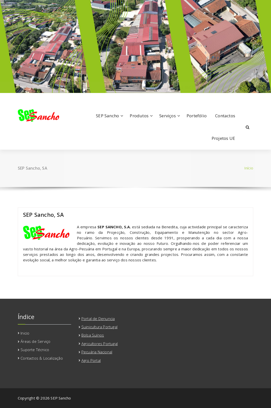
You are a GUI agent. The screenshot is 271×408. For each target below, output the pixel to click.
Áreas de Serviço (35, 341)
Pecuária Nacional (96, 351)
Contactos (225, 116)
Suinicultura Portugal (99, 326)
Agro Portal (91, 360)
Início (248, 167)
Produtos (139, 116)
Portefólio (197, 116)
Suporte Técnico (35, 349)
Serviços (167, 116)
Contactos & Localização (42, 358)
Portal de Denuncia (98, 318)
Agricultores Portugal (99, 343)
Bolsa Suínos (92, 335)
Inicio (25, 333)
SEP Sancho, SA (43, 214)
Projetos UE (223, 138)
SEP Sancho (107, 116)
